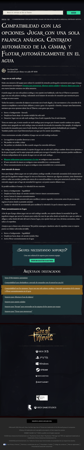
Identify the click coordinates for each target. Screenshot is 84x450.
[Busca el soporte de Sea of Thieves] (33, 13)
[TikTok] (52, 389)
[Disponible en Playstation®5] (42, 358)
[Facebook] (27, 389)
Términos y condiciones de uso (30, 444)
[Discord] (47, 389)
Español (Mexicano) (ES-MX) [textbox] (42, 421)
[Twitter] (31, 389)
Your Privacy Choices (13, 444)
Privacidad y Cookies (47, 444)
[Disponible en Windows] (42, 364)
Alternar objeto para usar (70, 86)
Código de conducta (60, 444)
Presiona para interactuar (32, 86)
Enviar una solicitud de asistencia (42, 260)
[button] (42, 421)
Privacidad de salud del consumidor (42, 446)
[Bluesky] (56, 389)
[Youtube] (42, 389)
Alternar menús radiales (50, 86)
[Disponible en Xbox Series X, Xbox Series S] (42, 351)
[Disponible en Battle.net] (42, 382)
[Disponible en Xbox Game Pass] (42, 376)
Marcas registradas (73, 444)
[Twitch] (35, 389)
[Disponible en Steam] (42, 370)
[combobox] (33, 13)
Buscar (73, 13)
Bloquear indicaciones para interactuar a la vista (21, 159)
